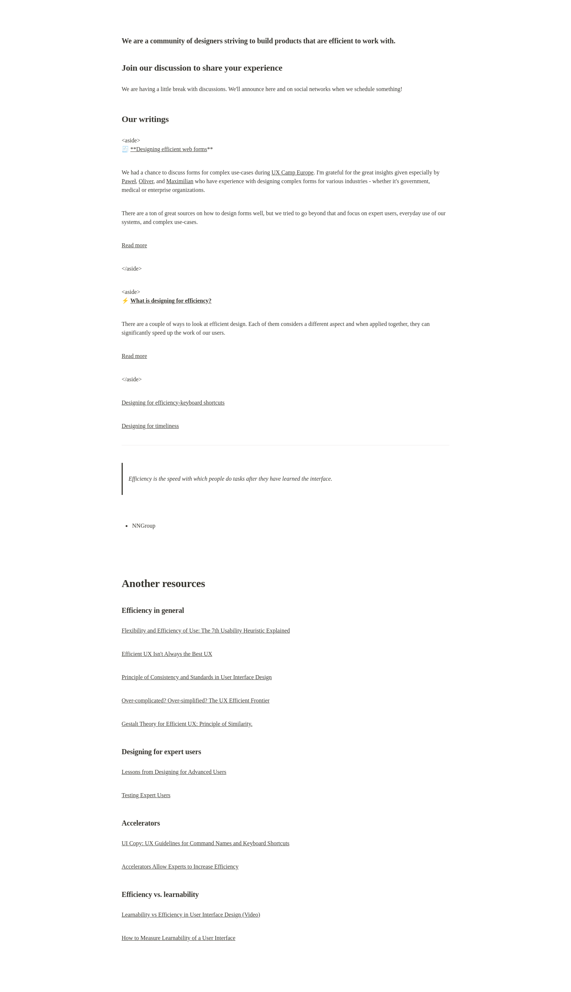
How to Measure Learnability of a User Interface (178, 938)
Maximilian (179, 181)
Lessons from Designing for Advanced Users (174, 772)
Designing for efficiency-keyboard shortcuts (173, 402)
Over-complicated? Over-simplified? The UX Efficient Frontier (195, 700)
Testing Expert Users (146, 795)
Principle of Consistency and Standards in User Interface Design (197, 677)
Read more (134, 245)
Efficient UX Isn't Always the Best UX (167, 654)
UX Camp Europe (292, 172)
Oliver (146, 181)
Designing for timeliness (150, 426)
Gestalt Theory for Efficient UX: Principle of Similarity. (187, 724)
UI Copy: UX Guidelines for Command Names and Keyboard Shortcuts (206, 843)
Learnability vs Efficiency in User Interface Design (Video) (191, 915)
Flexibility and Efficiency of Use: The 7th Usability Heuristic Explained (206, 630)
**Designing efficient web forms (168, 149)
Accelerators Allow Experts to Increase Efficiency (180, 866)
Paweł (129, 181)
